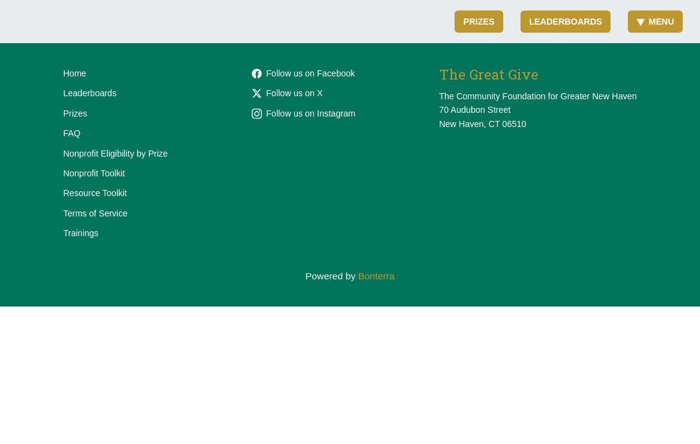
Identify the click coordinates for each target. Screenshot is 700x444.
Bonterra (376, 276)
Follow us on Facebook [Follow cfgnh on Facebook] (303, 73)
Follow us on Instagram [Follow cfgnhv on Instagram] (304, 113)
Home (75, 73)
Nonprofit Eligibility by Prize (116, 153)
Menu (655, 22)
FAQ (72, 133)
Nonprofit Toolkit (94, 173)
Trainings (81, 233)
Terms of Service (96, 213)
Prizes (479, 22)
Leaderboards (565, 22)
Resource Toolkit (95, 193)
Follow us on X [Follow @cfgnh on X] (287, 93)
